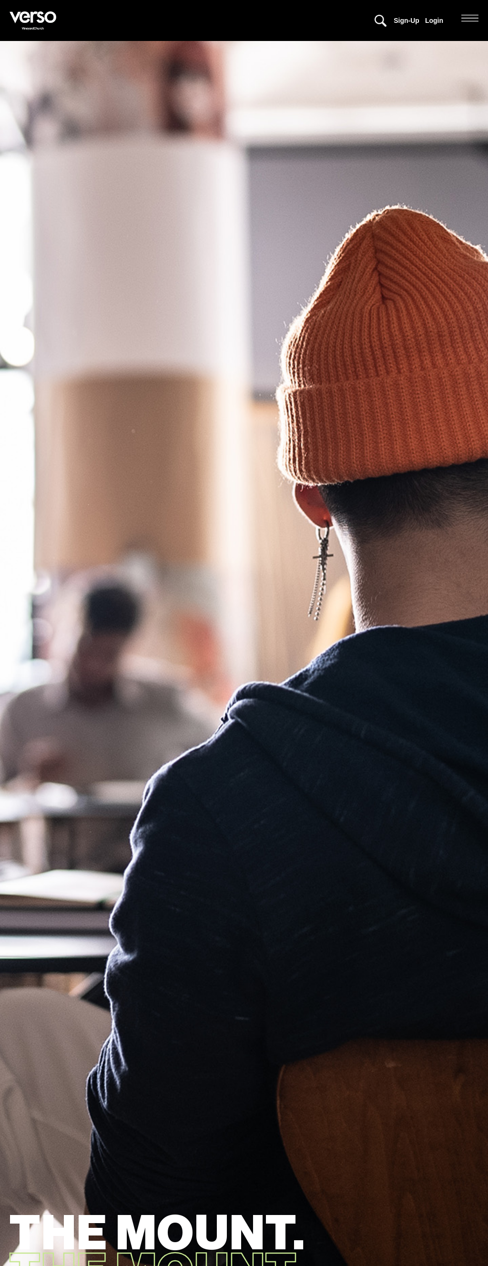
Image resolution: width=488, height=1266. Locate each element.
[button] (469, 18)
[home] (35, 20)
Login (434, 20)
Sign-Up (406, 20)
